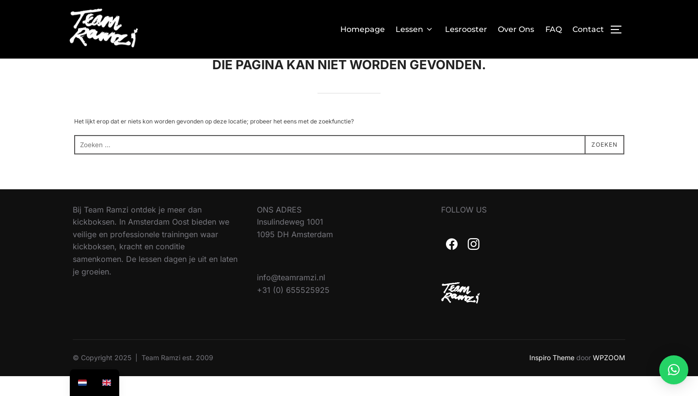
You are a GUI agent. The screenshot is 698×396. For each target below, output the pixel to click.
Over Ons (516, 29)
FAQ (553, 29)
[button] (673, 369)
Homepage (362, 29)
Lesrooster (466, 29)
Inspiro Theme (551, 377)
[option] (107, 383)
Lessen (415, 29)
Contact (588, 29)
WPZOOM (609, 377)
